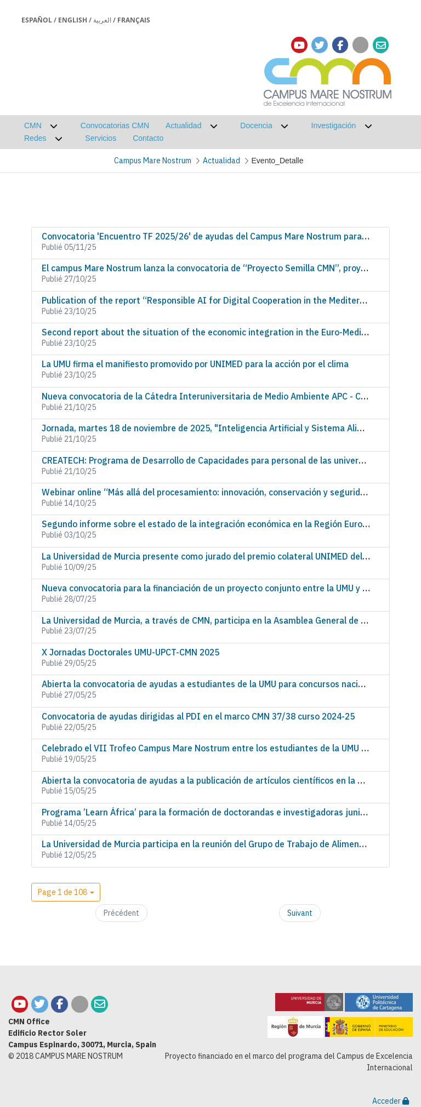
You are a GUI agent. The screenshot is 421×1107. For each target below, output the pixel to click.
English (72, 20)
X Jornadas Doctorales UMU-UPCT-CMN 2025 (130, 652)
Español (36, 20)
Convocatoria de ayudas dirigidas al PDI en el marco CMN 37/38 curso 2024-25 (198, 716)
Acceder (390, 1101)
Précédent (121, 913)
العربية (102, 20)
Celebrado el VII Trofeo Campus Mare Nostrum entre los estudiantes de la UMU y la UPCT (220, 748)
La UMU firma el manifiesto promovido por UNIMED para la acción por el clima (195, 363)
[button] (65, 892)
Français (133, 20)
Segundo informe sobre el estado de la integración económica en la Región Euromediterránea (229, 523)
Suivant (299, 913)
